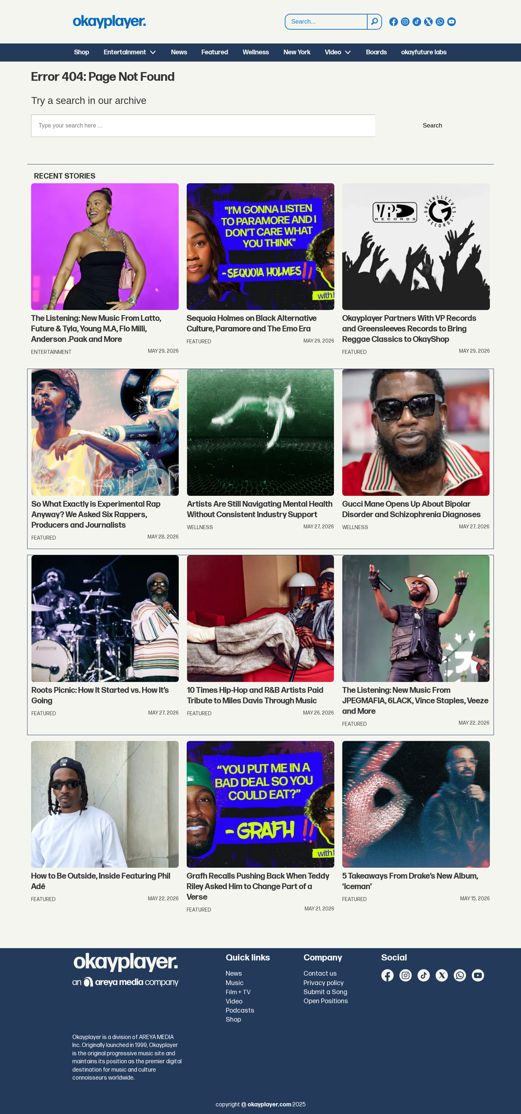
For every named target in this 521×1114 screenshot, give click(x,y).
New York (297, 52)
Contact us (320, 973)
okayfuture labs (423, 52)
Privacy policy (324, 983)
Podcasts (240, 1010)
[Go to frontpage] (109, 21)
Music (234, 983)
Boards (376, 52)
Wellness (256, 52)
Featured (215, 52)
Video (333, 52)
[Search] (374, 21)
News (179, 52)
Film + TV (238, 992)
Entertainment (125, 52)
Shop (81, 52)
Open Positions (326, 1001)
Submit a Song (325, 992)
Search (432, 125)
